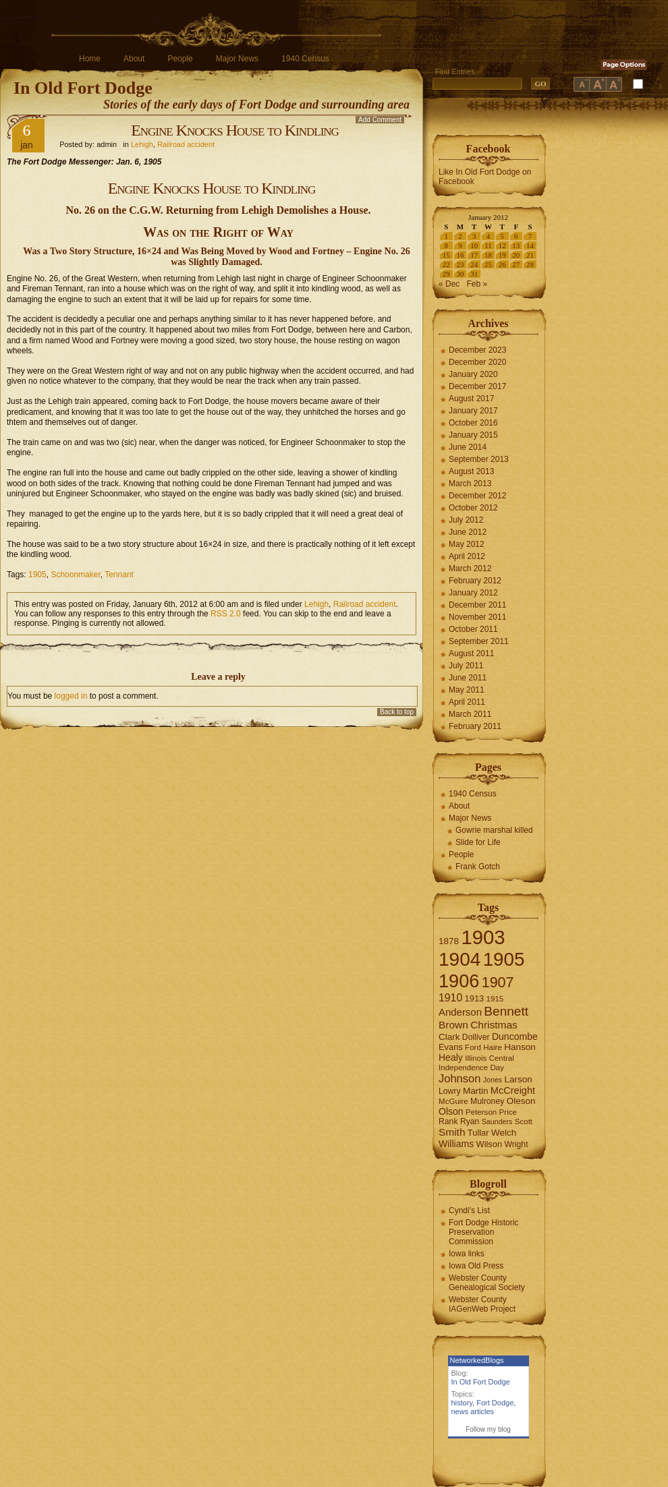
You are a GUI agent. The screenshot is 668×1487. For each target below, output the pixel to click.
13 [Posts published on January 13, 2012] (516, 245)
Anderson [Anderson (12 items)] (460, 1012)
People (179, 58)
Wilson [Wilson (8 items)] (489, 1144)
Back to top (397, 712)
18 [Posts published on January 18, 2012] (488, 255)
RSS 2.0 (226, 613)
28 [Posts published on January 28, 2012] (530, 264)
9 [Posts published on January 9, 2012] (460, 245)
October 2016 (473, 423)
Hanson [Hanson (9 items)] (520, 1047)
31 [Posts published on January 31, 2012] (474, 274)
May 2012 (466, 544)
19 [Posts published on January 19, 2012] (502, 255)
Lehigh (142, 144)
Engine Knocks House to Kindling (235, 130)
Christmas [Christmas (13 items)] (494, 1024)
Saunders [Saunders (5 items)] (497, 1121)
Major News (237, 58)
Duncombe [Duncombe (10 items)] (515, 1036)
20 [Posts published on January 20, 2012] (516, 255)
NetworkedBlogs (477, 1360)
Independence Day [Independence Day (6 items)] (471, 1067)
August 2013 (471, 471)
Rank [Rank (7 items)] (448, 1121)
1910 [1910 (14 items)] (450, 997)
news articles (473, 1411)
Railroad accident (186, 144)
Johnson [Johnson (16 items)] (459, 1078)
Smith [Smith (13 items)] (452, 1132)
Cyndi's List (469, 1210)
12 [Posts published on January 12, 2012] (502, 245)
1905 (37, 574)
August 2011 (471, 653)
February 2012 (475, 580)
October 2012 (473, 508)
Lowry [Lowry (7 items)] (450, 1091)
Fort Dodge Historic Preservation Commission (483, 1232)
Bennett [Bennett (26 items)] (506, 1011)
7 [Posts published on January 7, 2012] (530, 236)
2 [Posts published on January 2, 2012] (460, 236)
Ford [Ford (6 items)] (473, 1047)
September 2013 (479, 459)
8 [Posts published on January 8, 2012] (447, 245)
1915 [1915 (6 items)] (495, 999)
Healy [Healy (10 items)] (451, 1057)
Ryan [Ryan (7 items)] (470, 1121)
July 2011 (466, 665)
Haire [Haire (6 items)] (492, 1047)
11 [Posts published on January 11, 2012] (488, 245)
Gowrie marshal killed (494, 830)
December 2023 (477, 350)
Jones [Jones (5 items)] (492, 1080)
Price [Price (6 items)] (508, 1112)
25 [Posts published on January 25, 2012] (488, 264)
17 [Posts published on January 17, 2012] (474, 255)
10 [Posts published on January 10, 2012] (474, 245)
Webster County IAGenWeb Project (482, 1304)
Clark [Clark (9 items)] (449, 1037)
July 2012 (466, 520)
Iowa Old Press (476, 1266)
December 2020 (477, 362)
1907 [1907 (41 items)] (498, 982)
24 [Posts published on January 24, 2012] (474, 264)
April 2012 (467, 556)
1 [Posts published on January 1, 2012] (447, 236)
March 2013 (470, 483)
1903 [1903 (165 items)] (483, 937)
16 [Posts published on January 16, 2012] (460, 255)
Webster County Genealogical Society (487, 1282)
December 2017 (477, 386)
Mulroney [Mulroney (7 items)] (487, 1101)
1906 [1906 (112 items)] (459, 980)
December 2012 (477, 495)
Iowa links (466, 1253)
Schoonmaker (75, 574)
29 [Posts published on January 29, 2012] (446, 274)
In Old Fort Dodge (82, 88)
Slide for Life (478, 842)
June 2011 (467, 677)
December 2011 (477, 605)
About (133, 58)
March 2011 (470, 714)
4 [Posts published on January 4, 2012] (488, 236)
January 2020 (473, 374)
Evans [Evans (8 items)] (451, 1047)
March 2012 (470, 568)
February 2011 (475, 726)
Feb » (476, 284)
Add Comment (379, 119)
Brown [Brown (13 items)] (453, 1024)
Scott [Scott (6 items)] (523, 1121)
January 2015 (473, 435)
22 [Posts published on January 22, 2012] (446, 264)
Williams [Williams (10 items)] (456, 1143)
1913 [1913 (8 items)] (474, 998)
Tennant (119, 574)
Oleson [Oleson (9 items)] (521, 1101)
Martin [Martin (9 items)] (476, 1091)
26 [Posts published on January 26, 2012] (502, 264)
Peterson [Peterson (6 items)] (481, 1112)
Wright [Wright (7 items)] (516, 1144)
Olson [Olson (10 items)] (451, 1111)
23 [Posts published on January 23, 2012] (460, 264)
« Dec (449, 284)
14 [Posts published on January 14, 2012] (530, 245)
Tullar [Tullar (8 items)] (478, 1133)
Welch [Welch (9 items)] (503, 1133)
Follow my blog (488, 1429)
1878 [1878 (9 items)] (449, 941)
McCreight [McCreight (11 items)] (513, 1090)
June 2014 (467, 447)
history (462, 1403)
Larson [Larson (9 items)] (518, 1079)
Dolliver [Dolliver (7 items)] (476, 1037)
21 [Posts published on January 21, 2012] (530, 255)
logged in (71, 696)
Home (90, 58)
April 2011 (467, 702)
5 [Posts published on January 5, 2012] (502, 236)
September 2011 (479, 641)
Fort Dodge (494, 1403)
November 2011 (477, 617)
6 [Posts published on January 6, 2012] (516, 236)
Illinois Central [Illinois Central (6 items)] (489, 1058)
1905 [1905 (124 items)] (504, 959)
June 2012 (467, 532)
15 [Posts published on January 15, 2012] (446, 255)
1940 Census (305, 58)
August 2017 (471, 398)
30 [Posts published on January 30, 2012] (460, 274)
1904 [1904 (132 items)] (459, 959)
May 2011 (466, 690)
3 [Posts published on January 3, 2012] (474, 236)
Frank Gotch (477, 866)
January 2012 (473, 592)
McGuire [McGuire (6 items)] (453, 1101)
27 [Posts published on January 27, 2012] (516, 264)
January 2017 (473, 410)
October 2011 (473, 629)
